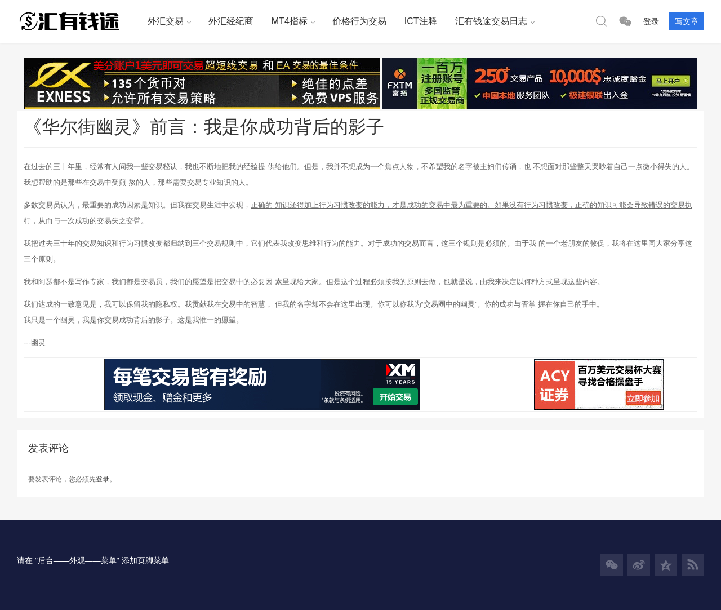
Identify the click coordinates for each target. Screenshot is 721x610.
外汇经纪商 (230, 21)
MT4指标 (290, 21)
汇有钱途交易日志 (491, 21)
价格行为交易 (359, 21)
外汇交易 (166, 21)
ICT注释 (420, 21)
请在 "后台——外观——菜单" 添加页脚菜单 (93, 560)
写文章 (686, 21)
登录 (651, 21)
